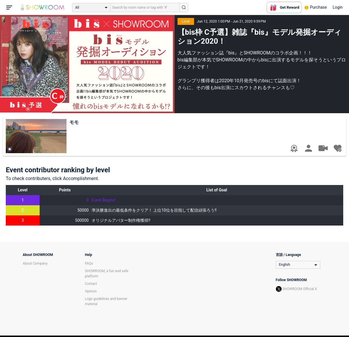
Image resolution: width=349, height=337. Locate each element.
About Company (35, 263)
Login (338, 7)
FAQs (89, 263)
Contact (91, 284)
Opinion (91, 291)
